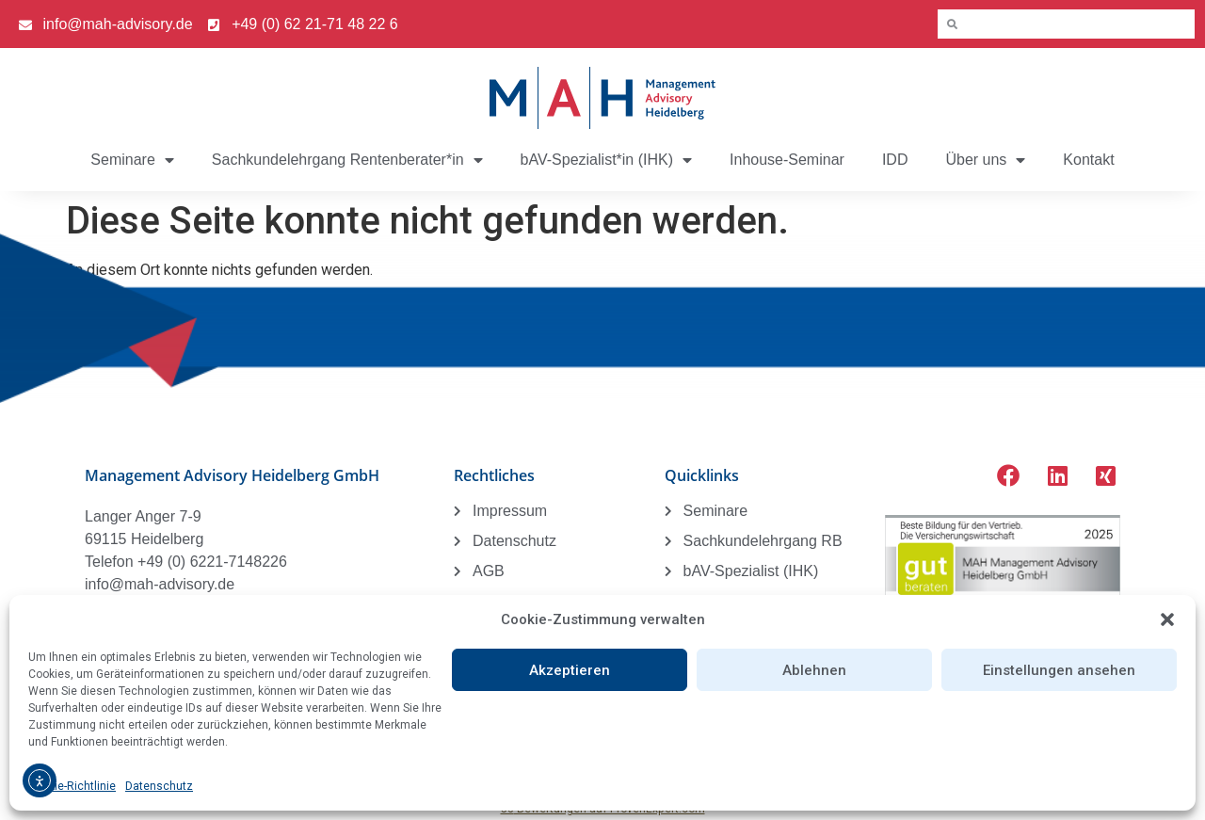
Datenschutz (159, 786)
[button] (1167, 619)
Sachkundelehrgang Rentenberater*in (347, 160)
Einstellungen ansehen (1059, 670)
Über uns (985, 160)
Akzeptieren (569, 670)
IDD (895, 160)
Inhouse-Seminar (787, 160)
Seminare (131, 160)
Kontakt (1088, 160)
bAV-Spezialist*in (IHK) (606, 160)
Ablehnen (814, 670)
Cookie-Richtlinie (72, 786)
